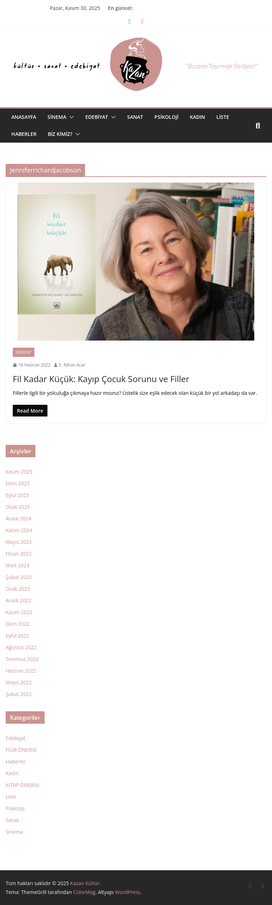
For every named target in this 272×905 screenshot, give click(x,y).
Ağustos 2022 (21, 647)
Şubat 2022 (19, 694)
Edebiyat (96, 117)
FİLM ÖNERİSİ (21, 749)
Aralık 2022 (18, 600)
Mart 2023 (17, 565)
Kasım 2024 (19, 530)
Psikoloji (166, 117)
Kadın (197, 117)
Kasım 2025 (19, 471)
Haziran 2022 (21, 670)
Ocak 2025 (18, 506)
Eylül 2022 (17, 635)
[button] (70, 117)
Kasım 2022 (19, 612)
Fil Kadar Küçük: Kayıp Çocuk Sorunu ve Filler (101, 379)
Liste (222, 117)
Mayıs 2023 (19, 542)
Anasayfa (23, 117)
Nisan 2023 (19, 553)
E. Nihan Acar (72, 365)
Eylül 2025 (17, 495)
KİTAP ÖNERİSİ (22, 785)
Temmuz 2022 (22, 659)
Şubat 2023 (19, 577)
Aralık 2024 (18, 518)
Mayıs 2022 (19, 682)
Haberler (23, 134)
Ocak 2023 (18, 588)
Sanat (135, 117)
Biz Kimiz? (60, 134)
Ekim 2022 (17, 623)
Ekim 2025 (17, 483)
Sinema (56, 117)
